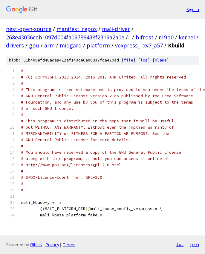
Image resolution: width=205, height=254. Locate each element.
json (194, 244)
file (128, 60)
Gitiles (36, 244)
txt (179, 244)
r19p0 (166, 37)
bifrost (145, 37)
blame (161, 60)
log (144, 60)
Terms (69, 244)
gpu (34, 45)
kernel (187, 37)
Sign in (192, 9)
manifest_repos (76, 29)
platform (98, 45)
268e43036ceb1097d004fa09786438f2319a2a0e (65, 37)
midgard (71, 45)
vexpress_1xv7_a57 (139, 45)
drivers (15, 45)
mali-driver (116, 29)
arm (49, 45)
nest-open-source (28, 29)
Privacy (52, 244)
